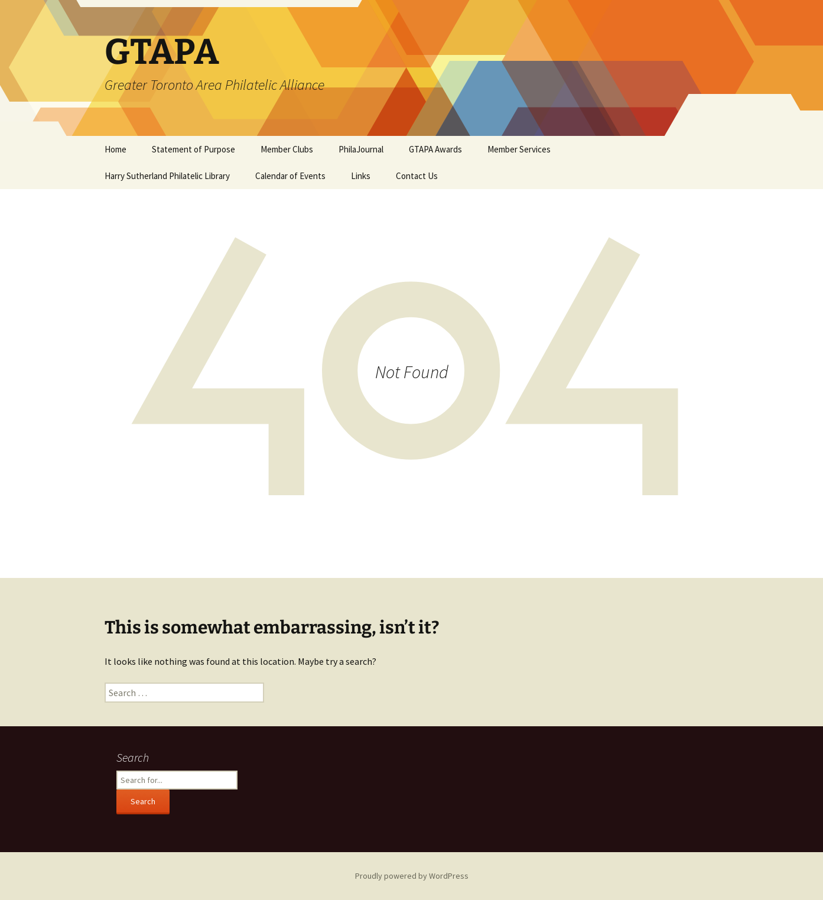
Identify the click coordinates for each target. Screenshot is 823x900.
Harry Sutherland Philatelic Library (167, 175)
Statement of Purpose (193, 149)
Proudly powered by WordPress (412, 875)
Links (360, 175)
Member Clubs (287, 149)
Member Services (519, 149)
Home (115, 149)
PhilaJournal (361, 149)
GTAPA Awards (435, 149)
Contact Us (417, 175)
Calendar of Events (290, 175)
